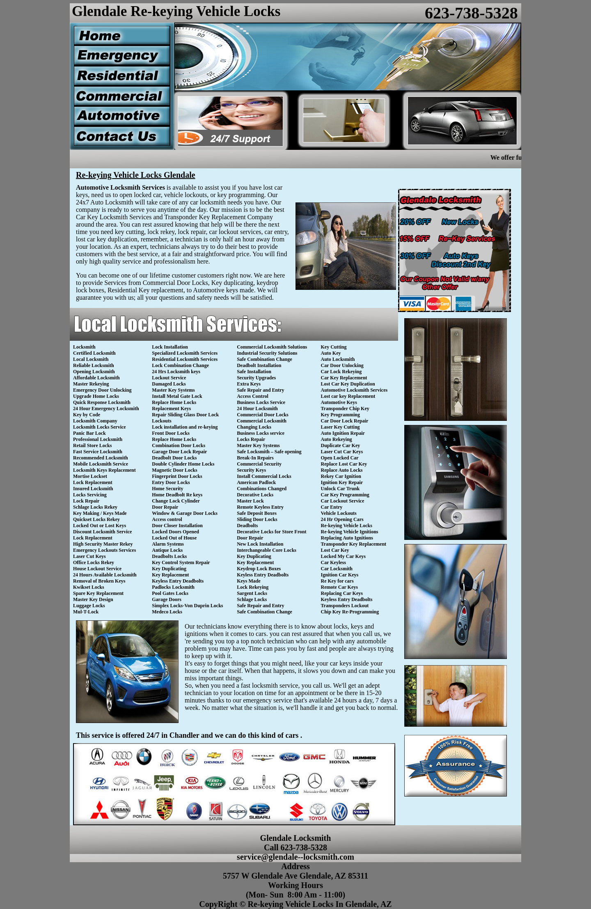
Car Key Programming (345, 495)
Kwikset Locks (88, 587)
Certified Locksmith (94, 353)
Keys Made (249, 581)
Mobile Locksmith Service (100, 464)
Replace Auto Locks (342, 470)
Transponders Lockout (345, 605)
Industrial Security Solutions (267, 353)
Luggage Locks (89, 605)
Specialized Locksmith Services (185, 353)
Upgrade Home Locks (96, 396)
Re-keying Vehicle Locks (346, 525)
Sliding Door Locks (257, 519)
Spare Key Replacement (98, 593)
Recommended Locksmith (100, 458)
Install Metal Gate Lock (177, 396)
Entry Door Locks (171, 482)
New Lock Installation (260, 544)
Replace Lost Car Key (344, 464)
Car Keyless (333, 562)
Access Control (252, 396)
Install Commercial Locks (264, 476)
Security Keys (251, 470)
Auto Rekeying (336, 439)
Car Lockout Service (342, 501)
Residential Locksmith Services (185, 359)
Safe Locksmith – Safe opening (269, 451)
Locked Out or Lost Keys (99, 525)
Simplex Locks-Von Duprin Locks (187, 605)
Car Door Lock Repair (345, 421)
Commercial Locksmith (261, 421)
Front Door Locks (171, 433)
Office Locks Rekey (93, 562)
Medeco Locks (167, 612)
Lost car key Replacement (348, 396)
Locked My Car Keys (343, 556)
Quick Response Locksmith (102, 402)
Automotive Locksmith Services (354, 390)
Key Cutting (334, 347)
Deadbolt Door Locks (174, 458)
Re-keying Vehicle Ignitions (349, 532)
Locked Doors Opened (175, 532)
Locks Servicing (90, 495)
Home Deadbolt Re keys (177, 495)
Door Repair (165, 507)
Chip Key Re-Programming (350, 612)
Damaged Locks (169, 384)
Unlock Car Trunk (340, 488)
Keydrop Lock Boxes (259, 569)
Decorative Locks (255, 495)
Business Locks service (260, 433)
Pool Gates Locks (170, 593)
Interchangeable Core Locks (266, 550)
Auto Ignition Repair (343, 433)
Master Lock (250, 501)
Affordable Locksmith (96, 378)
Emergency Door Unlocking (102, 390)
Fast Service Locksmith (97, 451)
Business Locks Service (261, 402)
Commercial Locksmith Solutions (272, 347)
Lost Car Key (335, 550)
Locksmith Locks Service (99, 427)
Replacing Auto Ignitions (347, 538)
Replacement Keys (171, 408)
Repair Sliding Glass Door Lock (185, 415)
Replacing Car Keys (342, 593)
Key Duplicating (169, 569)
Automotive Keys (339, 402)
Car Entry (332, 507)
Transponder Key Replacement (354, 544)
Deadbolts (247, 525)
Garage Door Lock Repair (179, 451)
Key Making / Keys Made (100, 513)
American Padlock (256, 482)
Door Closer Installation (177, 525)
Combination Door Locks (178, 445)
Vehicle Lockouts (339, 513)
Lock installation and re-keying (185, 427)
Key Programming (340, 415)
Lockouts (161, 421)
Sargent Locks (252, 593)
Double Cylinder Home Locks (183, 464)
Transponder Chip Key (345, 408)
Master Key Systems (173, 390)
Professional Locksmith (97, 439)
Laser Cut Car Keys (342, 451)
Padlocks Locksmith (173, 587)
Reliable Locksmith (93, 365)
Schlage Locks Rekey (95, 507)
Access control (167, 519)
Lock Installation (170, 347)
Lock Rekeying (252, 587)
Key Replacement (170, 575)
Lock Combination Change (180, 365)
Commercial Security (259, 464)
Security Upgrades (256, 378)
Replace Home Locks (174, 402)
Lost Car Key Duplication (348, 384)
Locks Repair (251, 439)
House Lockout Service (97, 569)
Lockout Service (169, 378)
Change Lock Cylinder (176, 501)
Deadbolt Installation (259, 365)
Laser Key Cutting (340, 427)
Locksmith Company (95, 421)
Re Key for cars (337, 581)
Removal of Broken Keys (99, 581)
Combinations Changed (261, 488)
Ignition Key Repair (342, 482)
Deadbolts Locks (169, 556)
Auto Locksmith (338, 359)
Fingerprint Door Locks (177, 476)
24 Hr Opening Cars (342, 519)
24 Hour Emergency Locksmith (106, 408)
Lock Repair (86, 501)
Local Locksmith (90, 359)
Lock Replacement (92, 482)
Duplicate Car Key (340, 445)
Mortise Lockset (90, 476)
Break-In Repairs (255, 458)
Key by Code (86, 415)
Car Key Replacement (344, 378)
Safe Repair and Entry (260, 390)
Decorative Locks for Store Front (271, 532)
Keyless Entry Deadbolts (178, 581)
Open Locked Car (340, 458)
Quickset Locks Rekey (96, 519)
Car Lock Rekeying (341, 371)
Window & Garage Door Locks (185, 513)
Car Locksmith (337, 569)
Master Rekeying (91, 384)
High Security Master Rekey (103, 544)
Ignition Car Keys (340, 575)
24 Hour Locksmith (257, 408)
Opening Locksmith (94, 371)
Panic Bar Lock (89, 433)
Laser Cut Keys (89, 556)
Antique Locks (167, 550)
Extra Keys (249, 384)
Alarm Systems (168, 544)
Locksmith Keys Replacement (104, 470)
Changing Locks (254, 427)
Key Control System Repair (181, 562)
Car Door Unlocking (342, 365)
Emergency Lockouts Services (104, 550)
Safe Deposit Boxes (257, 513)
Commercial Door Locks (263, 415)
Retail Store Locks (92, 445)
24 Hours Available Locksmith (105, 575)
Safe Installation (254, 371)
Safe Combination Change (264, 359)
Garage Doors (166, 599)
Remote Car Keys (339, 587)
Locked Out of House (174, 538)
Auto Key (331, 353)
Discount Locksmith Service (102, 532)
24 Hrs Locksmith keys (176, 371)
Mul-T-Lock (85, 612)
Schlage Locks (252, 599)
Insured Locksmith (93, 488)
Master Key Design (93, 599)
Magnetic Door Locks (174, 470)
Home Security (167, 488)
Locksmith (84, 347)
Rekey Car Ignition (341, 476)
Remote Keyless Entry (260, 507)
